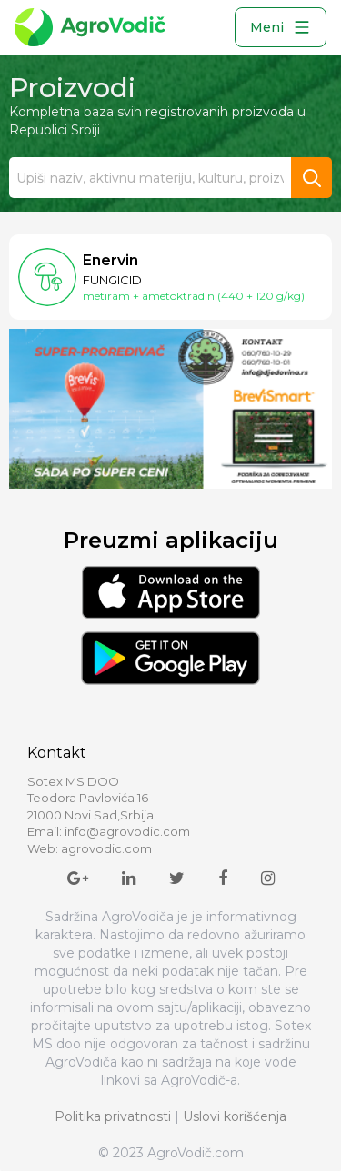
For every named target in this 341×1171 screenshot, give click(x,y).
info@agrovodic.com (127, 831)
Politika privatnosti (113, 1116)
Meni (280, 27)
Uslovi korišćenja (234, 1116)
